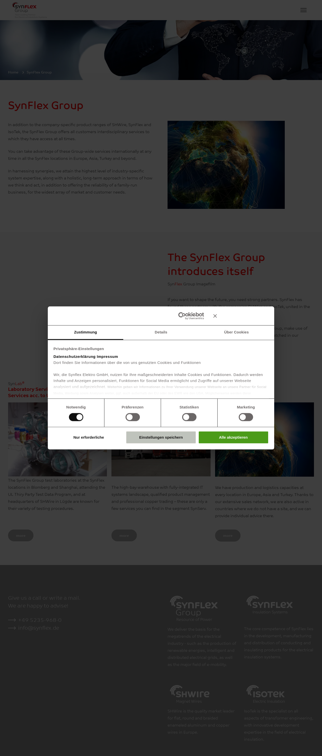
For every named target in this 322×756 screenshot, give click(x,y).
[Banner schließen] (241, 316)
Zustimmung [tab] (85, 332)
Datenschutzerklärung (75, 356)
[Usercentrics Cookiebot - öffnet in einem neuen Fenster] (182, 316)
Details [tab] (161, 332)
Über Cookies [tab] (236, 332)
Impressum (107, 356)
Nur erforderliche (88, 437)
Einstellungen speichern (161, 437)
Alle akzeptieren (233, 437)
